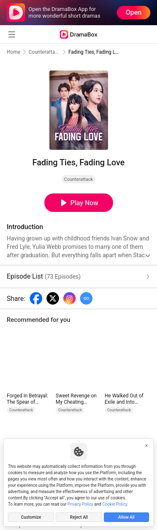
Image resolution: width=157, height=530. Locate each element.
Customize (31, 517)
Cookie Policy (114, 504)
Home (13, 52)
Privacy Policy (80, 504)
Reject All (79, 517)
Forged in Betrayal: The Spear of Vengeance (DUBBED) (27, 399)
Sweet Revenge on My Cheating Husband (76, 399)
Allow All (126, 517)
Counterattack (44, 52)
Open (134, 12)
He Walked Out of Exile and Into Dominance (124, 399)
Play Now (84, 203)
